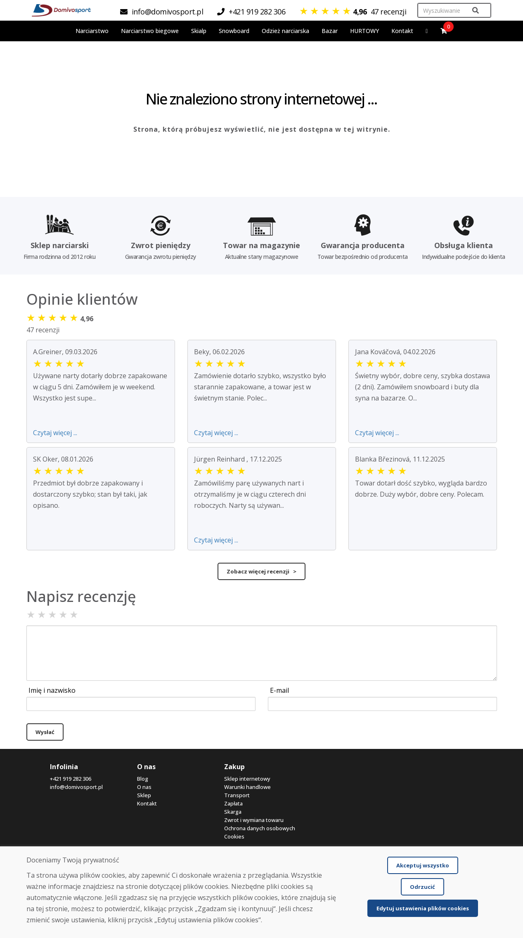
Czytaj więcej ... (55, 432)
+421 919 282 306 (70, 778)
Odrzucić (422, 887)
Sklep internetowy (247, 778)
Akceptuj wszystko (422, 865)
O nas (144, 787)
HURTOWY (364, 31)
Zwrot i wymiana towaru (254, 820)
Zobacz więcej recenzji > (261, 571)
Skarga (232, 811)
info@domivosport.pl (76, 787)
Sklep (144, 795)
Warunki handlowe (247, 787)
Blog (142, 778)
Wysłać (44, 732)
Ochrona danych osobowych (259, 828)
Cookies (234, 836)
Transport (237, 795)
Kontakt (402, 31)
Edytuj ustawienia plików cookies (422, 908)
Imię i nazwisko (52, 690)
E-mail (279, 690)
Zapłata (233, 803)
